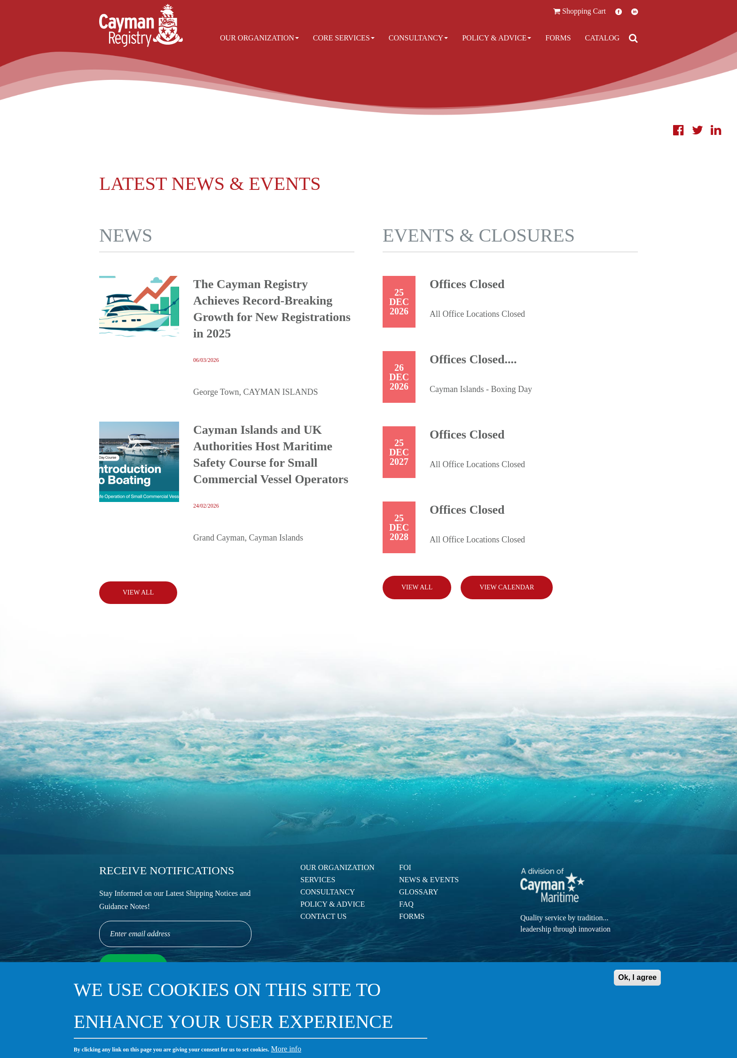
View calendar (506, 587)
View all (416, 587)
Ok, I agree (637, 983)
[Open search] (633, 38)
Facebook (618, 11)
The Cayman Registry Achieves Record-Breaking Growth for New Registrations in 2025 (272, 308)
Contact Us (323, 916)
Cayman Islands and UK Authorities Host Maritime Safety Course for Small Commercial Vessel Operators (270, 454)
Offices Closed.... (473, 359)
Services (317, 880)
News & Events (429, 880)
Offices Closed (467, 284)
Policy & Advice (496, 38)
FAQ (406, 904)
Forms (558, 38)
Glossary (419, 892)
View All (138, 592)
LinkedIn (634, 11)
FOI (405, 867)
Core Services (344, 38)
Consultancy (418, 38)
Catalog (602, 38)
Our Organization (259, 38)
